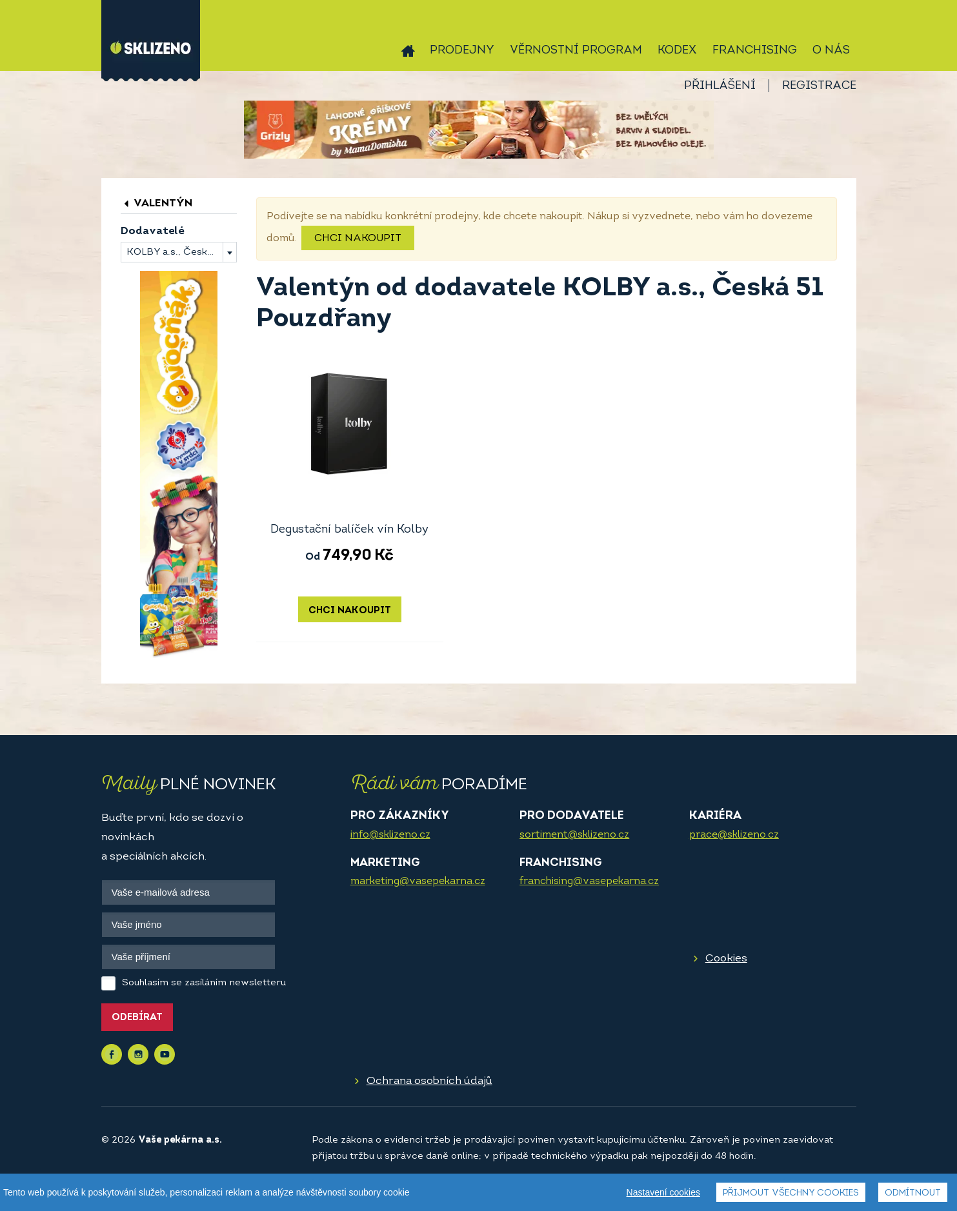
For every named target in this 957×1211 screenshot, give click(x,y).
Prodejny (462, 50)
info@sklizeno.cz (390, 835)
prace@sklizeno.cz (734, 835)
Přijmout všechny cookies (791, 1193)
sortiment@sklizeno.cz (574, 835)
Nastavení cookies (663, 1192)
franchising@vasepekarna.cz (589, 881)
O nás (831, 50)
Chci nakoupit (357, 238)
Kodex (677, 50)
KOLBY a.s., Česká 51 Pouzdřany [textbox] (181, 252)
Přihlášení (720, 86)
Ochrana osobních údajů (429, 1081)
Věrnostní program (576, 50)
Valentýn (156, 203)
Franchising (754, 50)
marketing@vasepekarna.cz (417, 881)
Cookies (726, 958)
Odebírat (137, 1018)
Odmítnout (913, 1193)
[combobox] (179, 252)
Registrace (819, 86)
